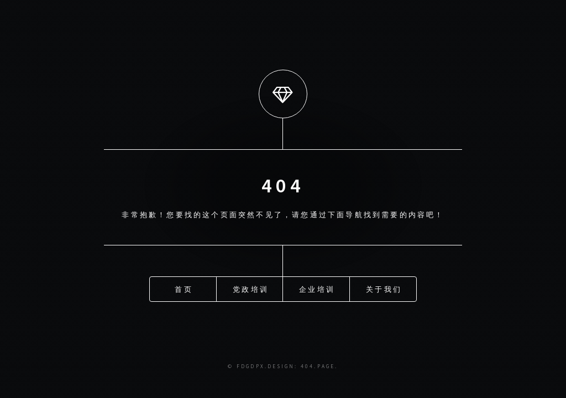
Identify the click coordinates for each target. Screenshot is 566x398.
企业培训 (317, 288)
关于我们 (384, 288)
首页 (183, 288)
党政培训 (251, 288)
